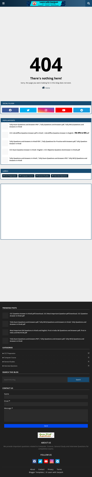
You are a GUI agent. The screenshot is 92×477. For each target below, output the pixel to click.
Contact (41, 469)
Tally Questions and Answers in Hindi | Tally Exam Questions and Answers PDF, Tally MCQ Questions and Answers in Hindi (48, 159)
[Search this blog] (35, 379)
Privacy (50, 469)
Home (46, 88)
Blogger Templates (36, 472)
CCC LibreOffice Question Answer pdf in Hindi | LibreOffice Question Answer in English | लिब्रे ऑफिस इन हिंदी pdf (49, 133)
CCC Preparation (10, 176)
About (32, 469)
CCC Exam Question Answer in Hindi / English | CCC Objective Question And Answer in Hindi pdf (44, 150)
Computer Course (27, 176)
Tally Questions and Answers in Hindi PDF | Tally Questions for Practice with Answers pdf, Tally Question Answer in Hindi (48, 142)
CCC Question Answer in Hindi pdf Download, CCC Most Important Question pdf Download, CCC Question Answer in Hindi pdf (49, 315)
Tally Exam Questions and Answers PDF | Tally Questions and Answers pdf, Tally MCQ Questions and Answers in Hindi (46, 125)
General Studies (43, 176)
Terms (59, 469)
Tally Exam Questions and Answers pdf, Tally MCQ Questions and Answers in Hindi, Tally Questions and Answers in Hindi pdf (48, 323)
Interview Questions (60, 176)
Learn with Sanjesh (55, 472)
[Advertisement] (46, 26)
